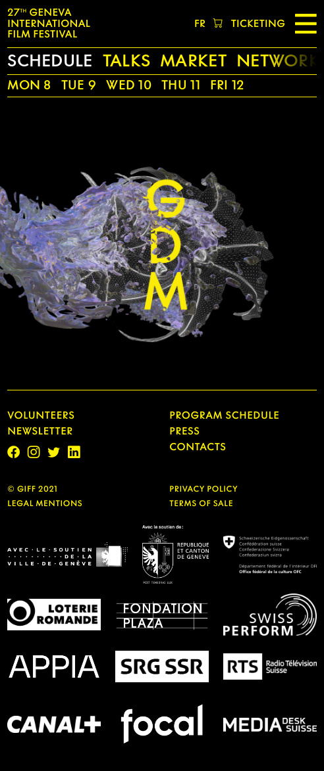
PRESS (184, 431)
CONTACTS (197, 447)
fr (199, 24)
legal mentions (44, 503)
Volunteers (40, 415)
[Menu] (306, 24)
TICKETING (258, 24)
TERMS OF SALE (201, 503)
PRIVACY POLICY (203, 489)
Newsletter (40, 431)
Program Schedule (224, 415)
